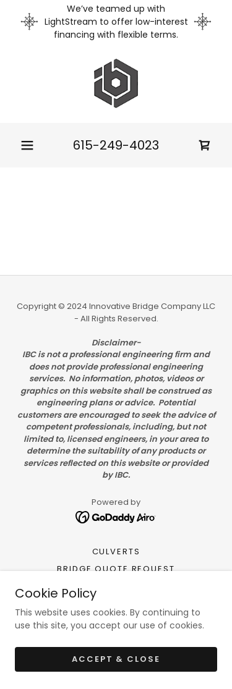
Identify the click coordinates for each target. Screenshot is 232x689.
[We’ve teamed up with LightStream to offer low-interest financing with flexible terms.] (116, 21)
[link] (116, 83)
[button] (27, 145)
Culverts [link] (116, 551)
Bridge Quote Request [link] (115, 569)
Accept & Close (116, 659)
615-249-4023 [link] (116, 145)
